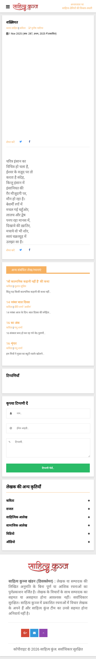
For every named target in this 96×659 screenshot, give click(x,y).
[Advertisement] (48, 85)
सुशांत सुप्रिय (20, 286)
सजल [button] (48, 509)
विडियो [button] (48, 534)
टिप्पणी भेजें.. (48, 468)
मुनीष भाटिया (35, 28)
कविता (23, 28)
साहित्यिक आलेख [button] (48, 517)
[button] (20, 142)
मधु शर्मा (18, 327)
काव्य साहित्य (12, 28)
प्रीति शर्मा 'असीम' (22, 306)
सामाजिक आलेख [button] (48, 525)
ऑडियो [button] (48, 542)
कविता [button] (48, 501)
